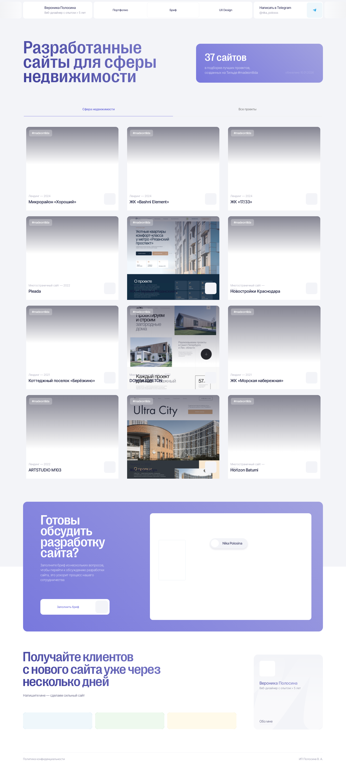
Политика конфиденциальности (44, 759)
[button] (226, 10)
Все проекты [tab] (247, 109)
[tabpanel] (173, 167)
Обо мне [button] (266, 721)
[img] (72, 167)
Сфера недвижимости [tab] (98, 109)
